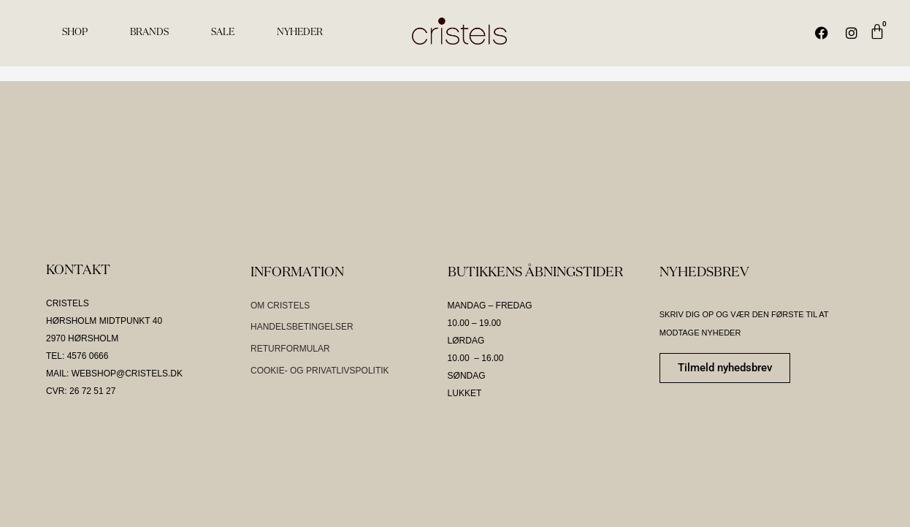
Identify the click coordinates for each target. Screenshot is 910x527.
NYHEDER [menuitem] (300, 32)
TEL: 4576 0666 (77, 356)
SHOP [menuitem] (75, 32)
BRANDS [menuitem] (149, 32)
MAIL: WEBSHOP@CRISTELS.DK (114, 373)
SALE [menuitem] (222, 32)
